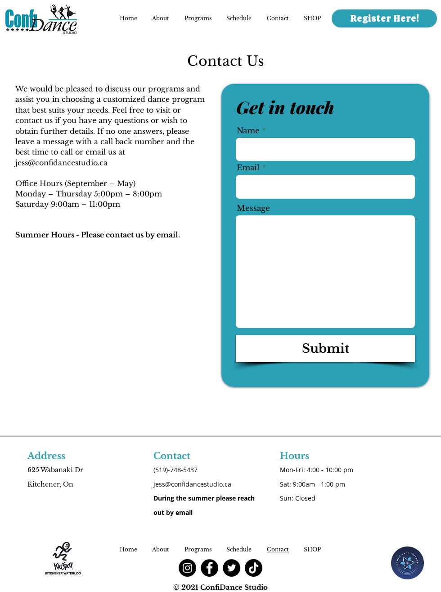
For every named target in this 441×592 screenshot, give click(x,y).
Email (248, 168)
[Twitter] (231, 568)
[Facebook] (209, 568)
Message (253, 208)
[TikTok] (253, 568)
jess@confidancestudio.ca (61, 162)
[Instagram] (187, 568)
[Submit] (325, 348)
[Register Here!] (384, 18)
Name (248, 131)
